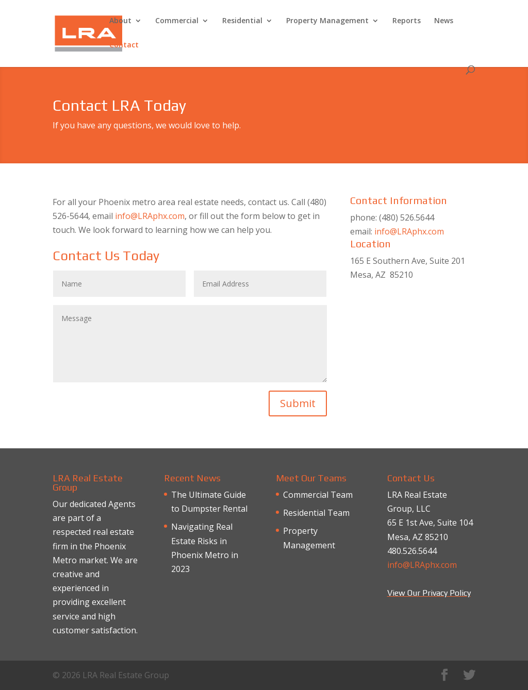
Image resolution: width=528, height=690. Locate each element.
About (120, 21)
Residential (242, 21)
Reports (406, 21)
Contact (124, 45)
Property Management (327, 21)
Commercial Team (318, 494)
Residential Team (316, 512)
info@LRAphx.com (150, 216)
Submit (298, 403)
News (443, 21)
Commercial (177, 21)
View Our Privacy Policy (429, 593)
